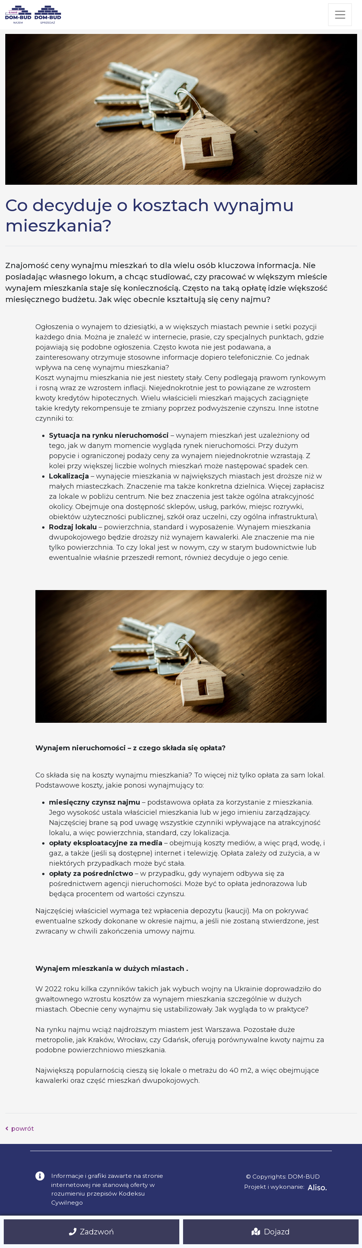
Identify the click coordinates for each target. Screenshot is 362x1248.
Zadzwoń (91, 1231)
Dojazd (271, 1231)
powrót (19, 1128)
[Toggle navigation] (340, 14)
